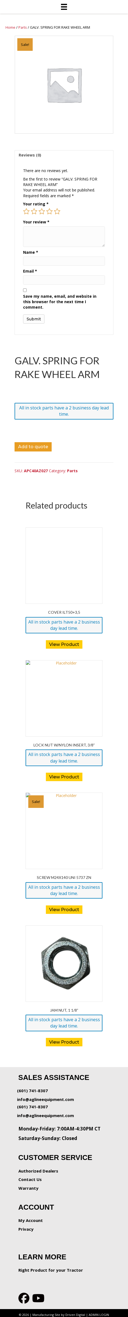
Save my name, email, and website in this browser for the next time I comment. (59, 302)
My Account (30, 1220)
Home (10, 27)
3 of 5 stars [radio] (41, 211)
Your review (36, 222)
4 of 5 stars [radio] (49, 211)
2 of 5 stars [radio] (34, 211)
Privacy (26, 1229)
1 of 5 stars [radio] (26, 211)
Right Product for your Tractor (50, 1270)
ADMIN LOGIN (99, 1315)
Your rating (36, 203)
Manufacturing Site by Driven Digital (58, 1315)
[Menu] (64, 7)
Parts (22, 27)
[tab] (64, 155)
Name (30, 252)
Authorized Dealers (38, 1171)
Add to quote (33, 446)
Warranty (28, 1188)
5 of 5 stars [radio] (57, 211)
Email (30, 271)
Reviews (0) (30, 155)
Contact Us (30, 1179)
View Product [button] (64, 644)
